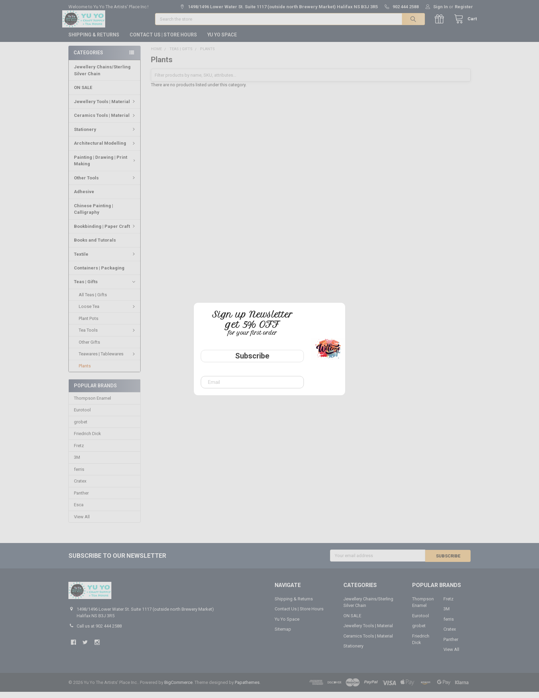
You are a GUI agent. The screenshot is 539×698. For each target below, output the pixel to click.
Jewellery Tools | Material (105, 107)
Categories (88, 59)
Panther (81, 499)
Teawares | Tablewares (108, 360)
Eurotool (82, 416)
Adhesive (84, 197)
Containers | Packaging (99, 274)
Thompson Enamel (92, 404)
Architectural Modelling (105, 149)
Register (464, 6)
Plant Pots (88, 324)
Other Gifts (89, 348)
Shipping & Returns (93, 41)
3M (77, 463)
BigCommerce (178, 688)
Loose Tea (108, 312)
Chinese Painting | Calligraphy (93, 215)
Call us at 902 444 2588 (99, 631)
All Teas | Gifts (93, 300)
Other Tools (105, 184)
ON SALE (83, 93)
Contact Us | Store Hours (163, 41)
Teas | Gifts (104, 288)
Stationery (105, 135)
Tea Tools (108, 336)
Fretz (79, 451)
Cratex (80, 487)
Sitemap (283, 635)
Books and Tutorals (95, 246)
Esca (79, 510)
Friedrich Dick (87, 440)
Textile (105, 260)
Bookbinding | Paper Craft (105, 232)
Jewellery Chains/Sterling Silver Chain (102, 76)
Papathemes (247, 688)
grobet (80, 428)
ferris (79, 475)
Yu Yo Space (222, 41)
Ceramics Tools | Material (105, 121)
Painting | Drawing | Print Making (105, 167)
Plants (85, 372)
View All (82, 522)
